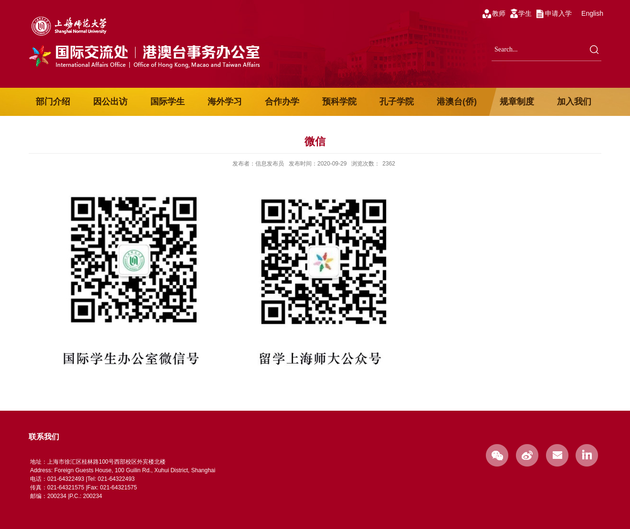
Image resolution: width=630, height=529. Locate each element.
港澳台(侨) (457, 101)
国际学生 (167, 101)
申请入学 (558, 13)
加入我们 (574, 101)
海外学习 (225, 101)
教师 (498, 13)
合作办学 (282, 101)
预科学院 (339, 101)
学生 (525, 13)
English (592, 13)
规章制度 (517, 101)
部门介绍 (53, 101)
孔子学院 (396, 101)
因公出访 (110, 101)
